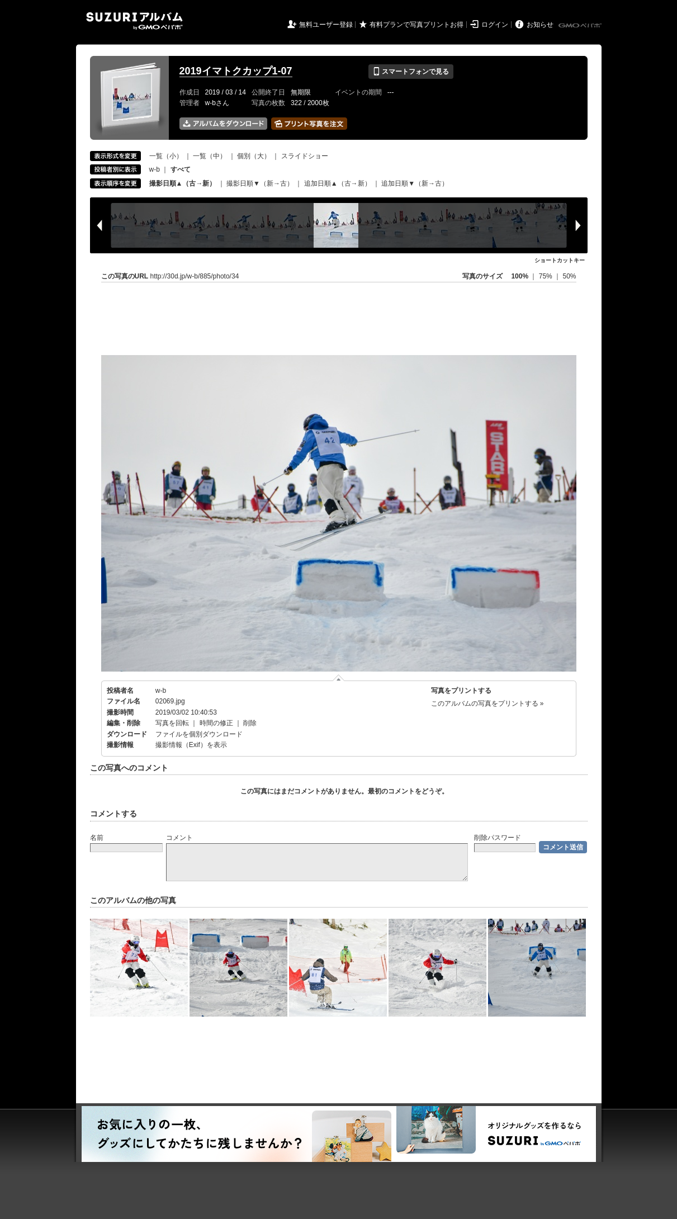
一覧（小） (166, 156)
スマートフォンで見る (410, 71)
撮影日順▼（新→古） (259, 183)
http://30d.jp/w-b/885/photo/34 (194, 276)
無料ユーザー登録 (326, 25)
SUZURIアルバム (134, 21)
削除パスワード (497, 838)
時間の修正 (216, 723)
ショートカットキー (559, 260)
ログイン (494, 25)
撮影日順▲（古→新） (182, 183)
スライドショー (304, 156)
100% (519, 276)
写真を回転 (172, 723)
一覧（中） (209, 156)
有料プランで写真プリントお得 (416, 25)
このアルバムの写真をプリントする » (487, 703)
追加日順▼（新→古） (414, 183)
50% (569, 276)
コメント (179, 838)
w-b (154, 169)
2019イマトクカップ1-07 (235, 71)
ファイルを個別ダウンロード (199, 734)
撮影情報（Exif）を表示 (191, 745)
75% (546, 276)
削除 (250, 723)
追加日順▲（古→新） (337, 183)
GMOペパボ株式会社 (580, 25)
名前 (96, 838)
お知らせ (540, 25)
